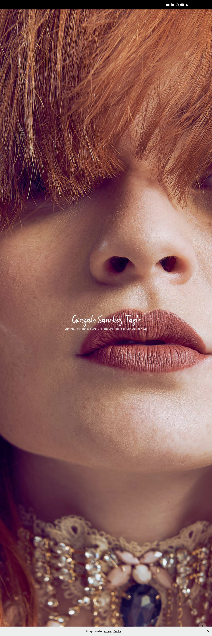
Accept (108, 631)
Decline (117, 631)
